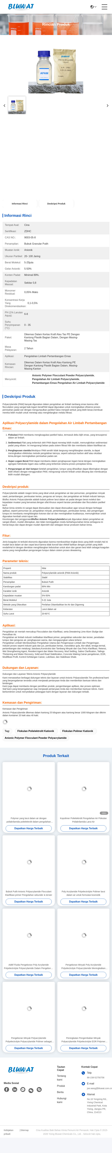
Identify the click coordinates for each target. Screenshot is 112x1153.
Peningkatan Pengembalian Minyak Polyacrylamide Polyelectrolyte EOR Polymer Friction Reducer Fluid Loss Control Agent (83, 1040)
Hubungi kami (61, 1100)
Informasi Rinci (20, 203)
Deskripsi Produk (56, 203)
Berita (60, 1092)
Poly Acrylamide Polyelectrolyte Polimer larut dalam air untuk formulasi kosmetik (83, 893)
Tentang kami (61, 1078)
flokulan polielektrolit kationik (35, 731)
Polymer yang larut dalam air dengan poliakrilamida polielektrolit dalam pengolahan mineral (28, 820)
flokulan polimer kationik (77, 731)
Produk (61, 1086)
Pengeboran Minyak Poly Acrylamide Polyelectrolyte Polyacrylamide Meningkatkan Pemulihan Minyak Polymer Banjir (83, 967)
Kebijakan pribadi (8, 1132)
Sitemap (25, 1130)
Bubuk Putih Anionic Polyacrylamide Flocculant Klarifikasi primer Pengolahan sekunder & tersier (28, 893)
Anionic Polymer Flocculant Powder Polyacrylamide (36, 738)
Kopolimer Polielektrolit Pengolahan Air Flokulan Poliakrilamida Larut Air (83, 820)
